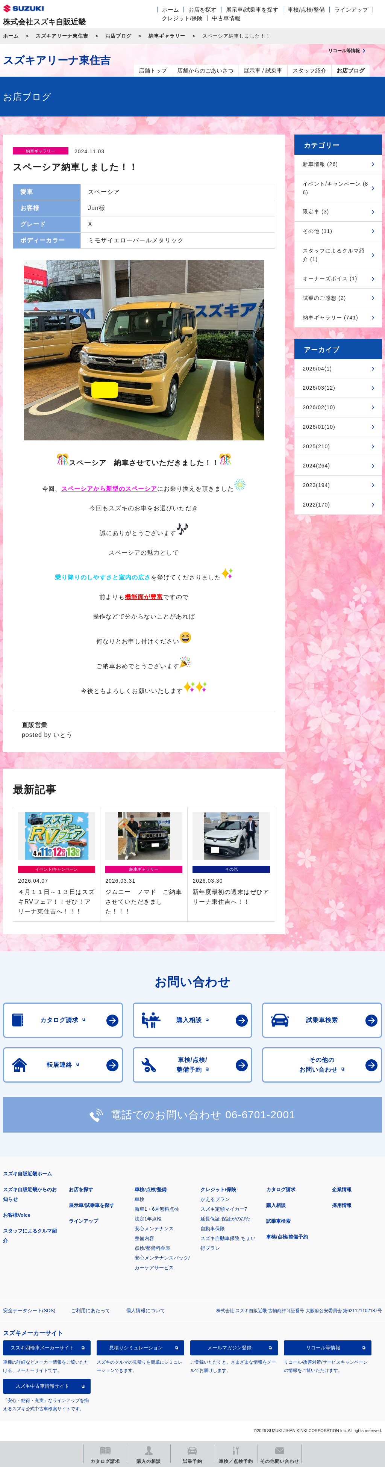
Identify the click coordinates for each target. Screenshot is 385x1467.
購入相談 (276, 1205)
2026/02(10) (319, 407)
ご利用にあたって (90, 1310)
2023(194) (316, 485)
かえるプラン (215, 1199)
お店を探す (202, 9)
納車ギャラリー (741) (330, 318)
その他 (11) (317, 231)
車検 (139, 1199)
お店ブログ (118, 36)
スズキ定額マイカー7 (223, 1209)
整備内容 (144, 1238)
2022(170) (316, 505)
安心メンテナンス (154, 1228)
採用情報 (342, 1205)
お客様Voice (16, 1215)
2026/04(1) (317, 369)
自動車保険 (212, 1228)
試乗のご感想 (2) (324, 298)
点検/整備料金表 (152, 1248)
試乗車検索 (278, 1221)
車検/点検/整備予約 (287, 1237)
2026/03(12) (319, 388)
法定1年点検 (148, 1219)
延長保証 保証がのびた (225, 1219)
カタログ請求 (281, 1189)
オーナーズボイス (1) (330, 278)
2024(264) (316, 466)
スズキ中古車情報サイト (42, 1386)
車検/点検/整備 (306, 9)
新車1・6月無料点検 (157, 1209)
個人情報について (145, 1310)
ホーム (170, 9)
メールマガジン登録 (230, 1348)
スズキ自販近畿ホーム (27, 1174)
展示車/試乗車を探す (252, 9)
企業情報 (342, 1189)
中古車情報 (226, 18)
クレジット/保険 (182, 18)
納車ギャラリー (167, 36)
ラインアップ (351, 9)
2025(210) (316, 446)
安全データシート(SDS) (29, 1310)
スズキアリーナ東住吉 (62, 36)
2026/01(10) (319, 427)
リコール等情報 (323, 1348)
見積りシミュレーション (136, 1348)
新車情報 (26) (320, 164)
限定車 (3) (316, 212)
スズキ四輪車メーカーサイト (42, 1348)
